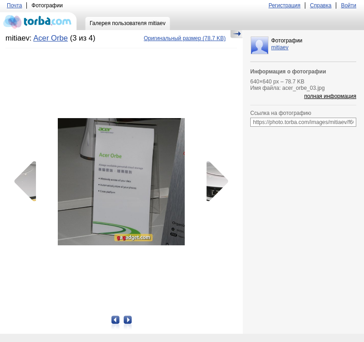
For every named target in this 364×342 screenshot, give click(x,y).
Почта (14, 5)
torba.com (38, 21)
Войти (348, 5)
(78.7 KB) (185, 38)
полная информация (330, 96)
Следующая (214, 181)
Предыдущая (28, 181)
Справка (320, 5)
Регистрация (284, 5)
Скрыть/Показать (236, 34)
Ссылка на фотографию (280, 113)
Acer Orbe (50, 38)
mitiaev (279, 47)
